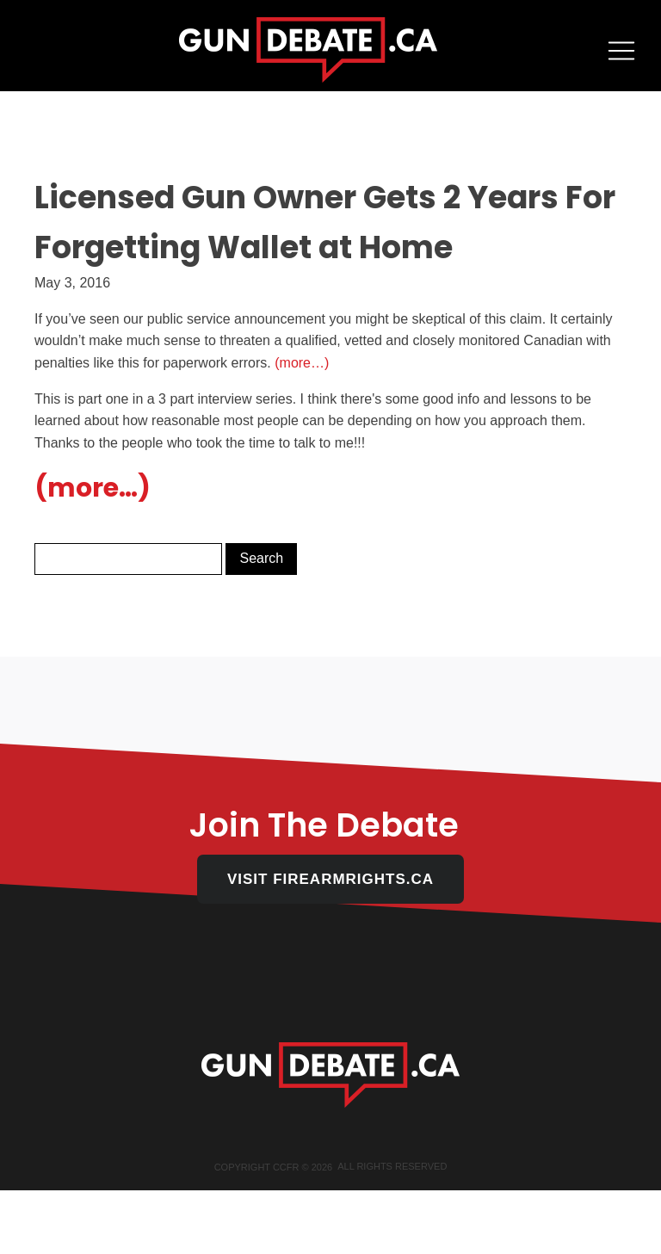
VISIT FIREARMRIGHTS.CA (330, 879)
